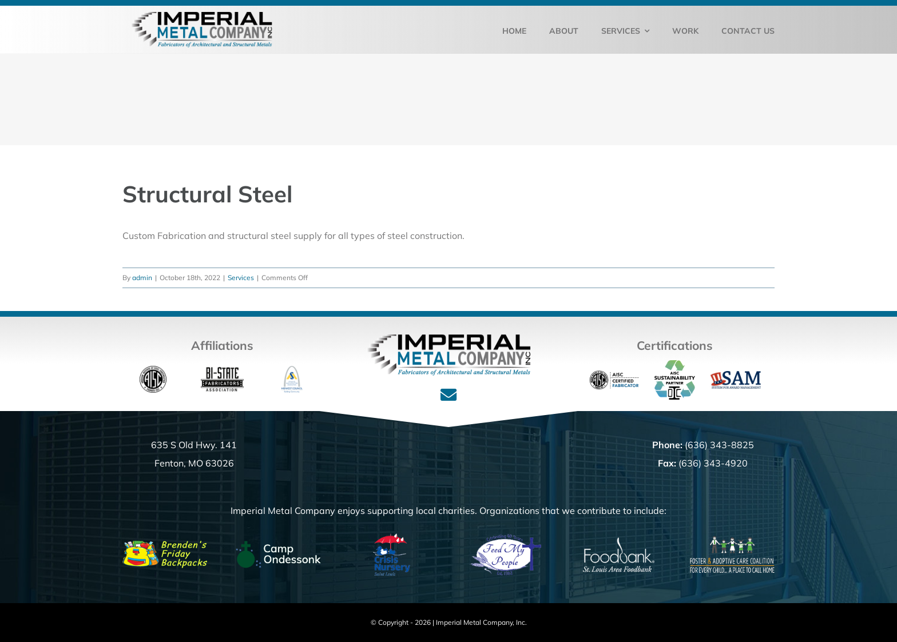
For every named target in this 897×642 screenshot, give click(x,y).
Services (241, 277)
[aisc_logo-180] (153, 370)
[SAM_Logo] (735, 375)
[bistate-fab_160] (222, 370)
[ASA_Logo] (292, 370)
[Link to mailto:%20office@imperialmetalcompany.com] (448, 395)
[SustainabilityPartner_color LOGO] (674, 364)
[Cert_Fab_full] (614, 370)
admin (142, 277)
